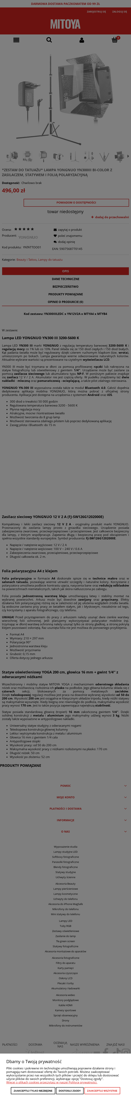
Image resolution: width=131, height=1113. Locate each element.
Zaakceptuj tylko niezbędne (33, 1091)
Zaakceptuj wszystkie (102, 1091)
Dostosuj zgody (70, 1091)
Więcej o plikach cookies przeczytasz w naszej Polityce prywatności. (51, 1082)
